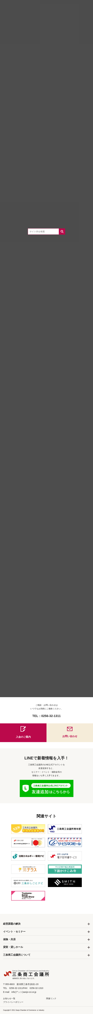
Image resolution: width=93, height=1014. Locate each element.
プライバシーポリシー (13, 1002)
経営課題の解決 (12, 923)
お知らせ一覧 (9, 998)
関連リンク (51, 998)
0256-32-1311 (51, 716)
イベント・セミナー (14, 931)
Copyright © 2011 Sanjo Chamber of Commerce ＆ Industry (23, 1010)
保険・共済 (9, 939)
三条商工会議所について (16, 954)
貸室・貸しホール (13, 947)
